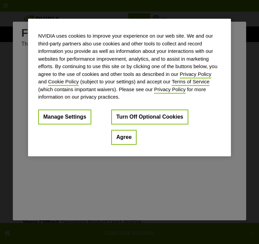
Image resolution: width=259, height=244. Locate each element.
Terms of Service (191, 81)
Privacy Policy (195, 74)
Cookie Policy (63, 81)
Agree (124, 137)
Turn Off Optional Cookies (149, 117)
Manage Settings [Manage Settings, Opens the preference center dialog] (64, 117)
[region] (129, 87)
